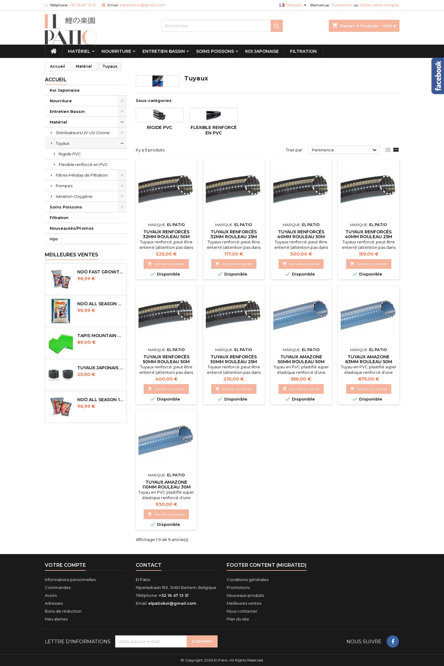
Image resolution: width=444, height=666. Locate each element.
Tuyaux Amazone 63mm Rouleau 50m (368, 359)
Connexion (341, 5)
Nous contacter (242, 611)
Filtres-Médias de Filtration (82, 175)
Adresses (54, 603)
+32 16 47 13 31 (82, 5)
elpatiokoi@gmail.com (142, 5)
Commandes (58, 587)
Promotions (238, 587)
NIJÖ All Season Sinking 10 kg (100, 303)
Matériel (79, 51)
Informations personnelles (70, 579)
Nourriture (116, 51)
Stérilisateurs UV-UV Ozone (83, 132)
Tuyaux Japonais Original (100, 367)
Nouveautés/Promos (72, 228)
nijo (54, 238)
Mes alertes (56, 619)
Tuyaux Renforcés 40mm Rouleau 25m (368, 234)
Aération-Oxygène (74, 196)
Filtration (303, 51)
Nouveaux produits (245, 595)
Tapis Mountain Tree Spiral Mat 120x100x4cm (100, 335)
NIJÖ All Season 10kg (100, 399)
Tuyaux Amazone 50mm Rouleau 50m (301, 359)
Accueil (56, 80)
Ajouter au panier (166, 264)
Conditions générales (248, 579)
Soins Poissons (215, 51)
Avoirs (51, 595)
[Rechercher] (222, 26)
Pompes (64, 185)
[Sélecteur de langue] (293, 5)
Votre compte (65, 565)
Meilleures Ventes (71, 255)
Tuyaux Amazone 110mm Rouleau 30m (166, 484)
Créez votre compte (379, 5)
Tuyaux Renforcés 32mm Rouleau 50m (166, 234)
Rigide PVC (70, 153)
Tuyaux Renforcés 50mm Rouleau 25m (233, 359)
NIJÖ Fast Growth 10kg (100, 271)
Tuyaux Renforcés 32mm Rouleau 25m (233, 234)
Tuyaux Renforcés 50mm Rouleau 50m (166, 359)
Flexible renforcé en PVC (83, 164)
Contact (149, 565)
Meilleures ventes (244, 603)
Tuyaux (62, 143)
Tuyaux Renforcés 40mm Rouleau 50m (301, 234)
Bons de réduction (63, 611)
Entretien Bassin (163, 51)
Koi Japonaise (262, 51)
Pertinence (345, 150)
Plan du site (238, 619)
